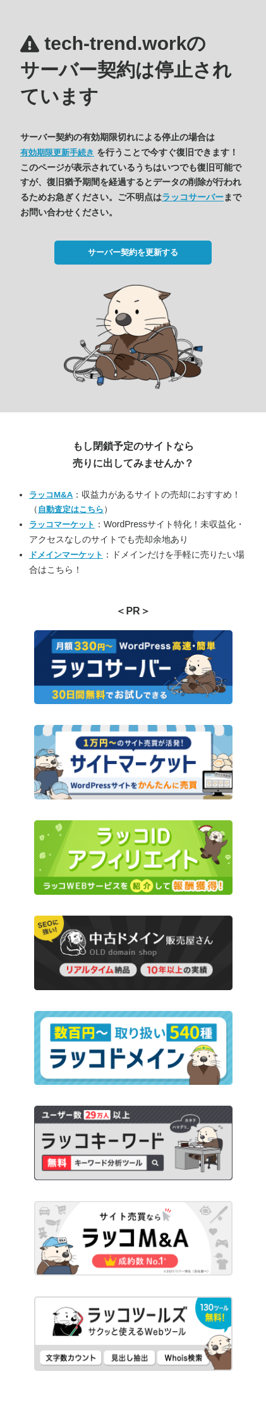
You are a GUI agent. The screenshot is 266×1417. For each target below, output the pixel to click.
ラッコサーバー (193, 197)
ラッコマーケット (62, 524)
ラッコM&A (51, 494)
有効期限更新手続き (57, 152)
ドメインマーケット (66, 554)
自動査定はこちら (71, 509)
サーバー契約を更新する (133, 252)
